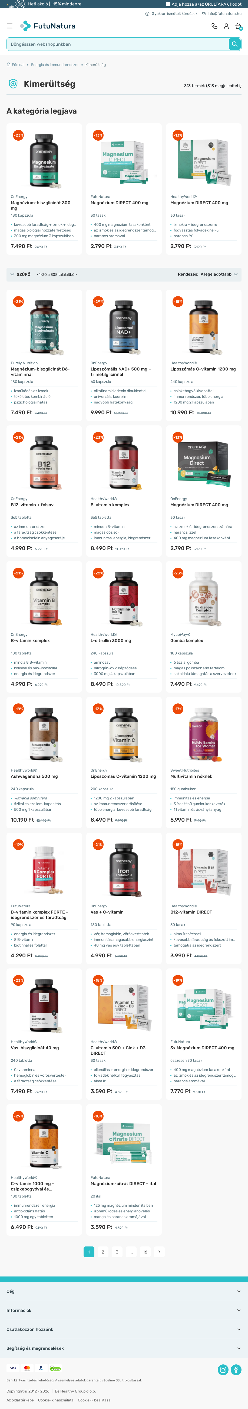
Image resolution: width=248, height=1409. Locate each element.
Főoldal (15, 64)
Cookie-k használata (56, 1400)
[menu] (11, 26)
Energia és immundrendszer (55, 64)
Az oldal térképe (20, 1400)
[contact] (214, 26)
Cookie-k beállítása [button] (94, 1400)
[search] (124, 44)
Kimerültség (95, 64)
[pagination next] (159, 1251)
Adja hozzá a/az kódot (207, 4)
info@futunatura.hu (222, 13)
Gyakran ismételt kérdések (171, 13)
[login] (226, 26)
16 (145, 1252)
